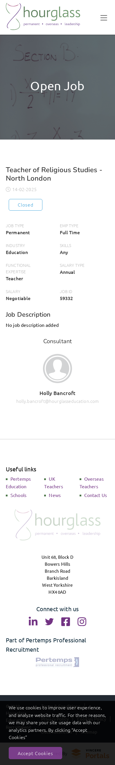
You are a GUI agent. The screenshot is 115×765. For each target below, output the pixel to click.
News (55, 495)
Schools (18, 495)
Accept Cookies (35, 753)
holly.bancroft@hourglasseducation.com (57, 401)
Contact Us (95, 495)
